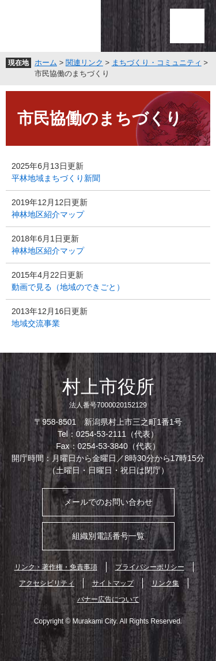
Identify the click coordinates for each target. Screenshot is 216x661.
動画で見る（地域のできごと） (68, 287)
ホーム (46, 62)
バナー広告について (108, 599)
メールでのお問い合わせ (108, 502)
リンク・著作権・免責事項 (55, 567)
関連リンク (84, 62)
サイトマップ (113, 583)
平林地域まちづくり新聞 (56, 178)
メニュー (187, 26)
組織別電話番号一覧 (108, 536)
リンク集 (165, 583)
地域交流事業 (36, 323)
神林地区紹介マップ (48, 214)
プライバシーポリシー (149, 567)
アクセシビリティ (46, 583)
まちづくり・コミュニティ (157, 62)
